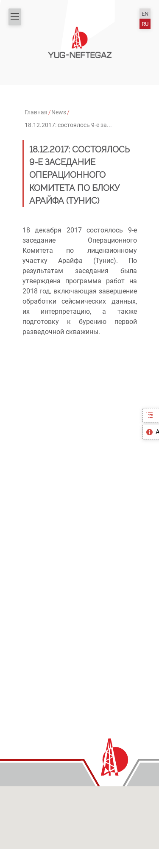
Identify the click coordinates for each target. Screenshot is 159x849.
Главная (36, 112)
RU (145, 24)
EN (145, 14)
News (58, 112)
